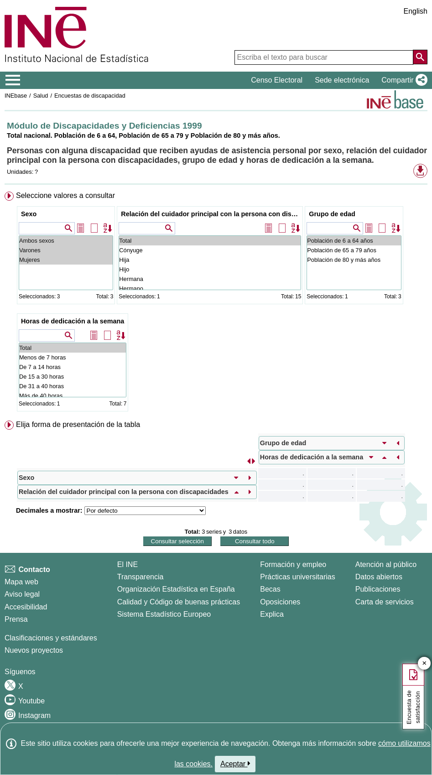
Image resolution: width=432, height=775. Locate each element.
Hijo (210, 269)
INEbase (16, 95)
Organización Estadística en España (176, 589)
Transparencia (140, 577)
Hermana (210, 279)
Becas (270, 589)
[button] (402, 80)
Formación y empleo (293, 564)
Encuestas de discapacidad (89, 95)
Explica (272, 614)
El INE (127, 564)
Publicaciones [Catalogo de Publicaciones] (378, 589)
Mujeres (66, 260)
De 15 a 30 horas (72, 376)
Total (210, 240)
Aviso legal (22, 594)
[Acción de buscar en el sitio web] (420, 57)
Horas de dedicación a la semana (72, 321)
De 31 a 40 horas (72, 386)
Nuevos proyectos (34, 650)
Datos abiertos (378, 577)
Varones (66, 250)
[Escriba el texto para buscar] (323, 57)
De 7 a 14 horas (72, 367)
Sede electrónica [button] (342, 80)
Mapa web (21, 582)
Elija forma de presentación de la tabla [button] (78, 424)
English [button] (415, 11)
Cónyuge (210, 250)
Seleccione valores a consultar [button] (65, 195)
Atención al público (385, 564)
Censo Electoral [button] (276, 80)
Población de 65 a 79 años (354, 250)
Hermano (210, 288)
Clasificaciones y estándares (51, 638)
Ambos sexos (66, 240)
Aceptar (235, 763)
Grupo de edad (332, 214)
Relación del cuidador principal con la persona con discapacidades (211, 214)
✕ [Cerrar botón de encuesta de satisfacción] (424, 663)
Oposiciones (280, 602)
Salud (40, 95)
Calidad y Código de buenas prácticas (178, 602)
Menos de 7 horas (72, 357)
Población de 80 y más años (354, 260)
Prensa (16, 619)
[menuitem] (216, 303)
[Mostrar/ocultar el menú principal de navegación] (13, 80)
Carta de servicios (384, 602)
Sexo (28, 214)
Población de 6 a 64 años (354, 240)
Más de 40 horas (72, 396)
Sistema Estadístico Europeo (164, 614)
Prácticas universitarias (297, 577)
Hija (210, 260)
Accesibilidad (26, 607)
